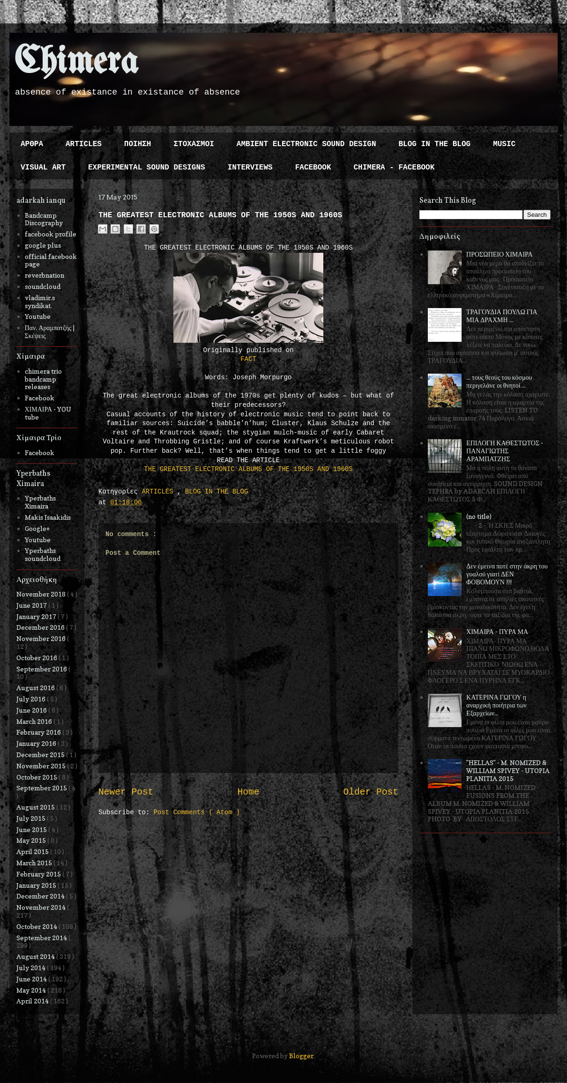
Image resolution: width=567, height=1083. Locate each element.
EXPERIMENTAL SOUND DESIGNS (146, 167)
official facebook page (51, 260)
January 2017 (37, 616)
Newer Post (126, 792)
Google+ (37, 528)
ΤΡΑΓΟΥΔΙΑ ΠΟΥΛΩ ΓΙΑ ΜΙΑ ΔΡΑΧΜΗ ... (501, 316)
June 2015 (32, 829)
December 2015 (41, 755)
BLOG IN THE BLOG (435, 144)
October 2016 (37, 658)
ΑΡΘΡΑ (32, 144)
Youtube (38, 316)
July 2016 (31, 699)
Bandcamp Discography (44, 219)
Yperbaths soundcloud (42, 554)
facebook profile (50, 234)
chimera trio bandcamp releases (43, 379)
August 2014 (36, 956)
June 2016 (32, 710)
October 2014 (37, 926)
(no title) (479, 516)
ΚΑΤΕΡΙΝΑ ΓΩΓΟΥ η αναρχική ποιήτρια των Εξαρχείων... (496, 705)
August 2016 (36, 688)
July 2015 (31, 818)
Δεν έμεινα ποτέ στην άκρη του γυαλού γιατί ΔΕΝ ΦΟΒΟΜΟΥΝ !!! (507, 574)
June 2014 (32, 979)
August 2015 (36, 807)
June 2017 (32, 605)
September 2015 (42, 788)
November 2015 (41, 766)
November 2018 (41, 594)
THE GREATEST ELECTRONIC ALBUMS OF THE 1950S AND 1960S (248, 469)
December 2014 (41, 896)
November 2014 (41, 907)
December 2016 (41, 627)
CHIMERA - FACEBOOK (393, 167)
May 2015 (31, 840)
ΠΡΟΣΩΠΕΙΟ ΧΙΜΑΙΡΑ (499, 254)
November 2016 (41, 638)
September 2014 (42, 938)
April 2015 (33, 851)
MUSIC (504, 144)
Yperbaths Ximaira (40, 502)
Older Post (370, 792)
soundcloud (42, 286)
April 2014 (33, 1001)
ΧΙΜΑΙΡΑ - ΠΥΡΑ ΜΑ (497, 631)
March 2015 (34, 863)
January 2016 (37, 743)
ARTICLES (84, 144)
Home (248, 792)
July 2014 (31, 968)
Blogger (301, 1056)
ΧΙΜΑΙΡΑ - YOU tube (48, 413)
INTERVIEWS (250, 167)
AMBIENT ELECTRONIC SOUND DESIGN (306, 144)
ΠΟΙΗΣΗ (137, 144)
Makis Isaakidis (48, 517)
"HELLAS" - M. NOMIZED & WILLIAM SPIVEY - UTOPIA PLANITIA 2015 (508, 770)
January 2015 (37, 885)
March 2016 (34, 721)
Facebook (39, 398)
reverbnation (44, 275)
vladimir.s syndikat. (40, 301)
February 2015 (39, 874)
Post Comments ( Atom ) (197, 812)
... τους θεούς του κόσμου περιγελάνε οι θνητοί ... (499, 381)
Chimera (76, 62)
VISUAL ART (43, 167)
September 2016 (42, 669)
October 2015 (37, 777)
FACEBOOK (313, 167)
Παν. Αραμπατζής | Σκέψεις (50, 331)
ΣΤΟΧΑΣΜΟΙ (193, 144)
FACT (248, 359)
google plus (43, 245)
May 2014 (31, 990)
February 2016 (39, 732)
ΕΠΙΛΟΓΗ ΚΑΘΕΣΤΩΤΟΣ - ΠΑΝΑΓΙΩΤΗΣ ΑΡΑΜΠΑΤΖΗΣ (504, 451)
